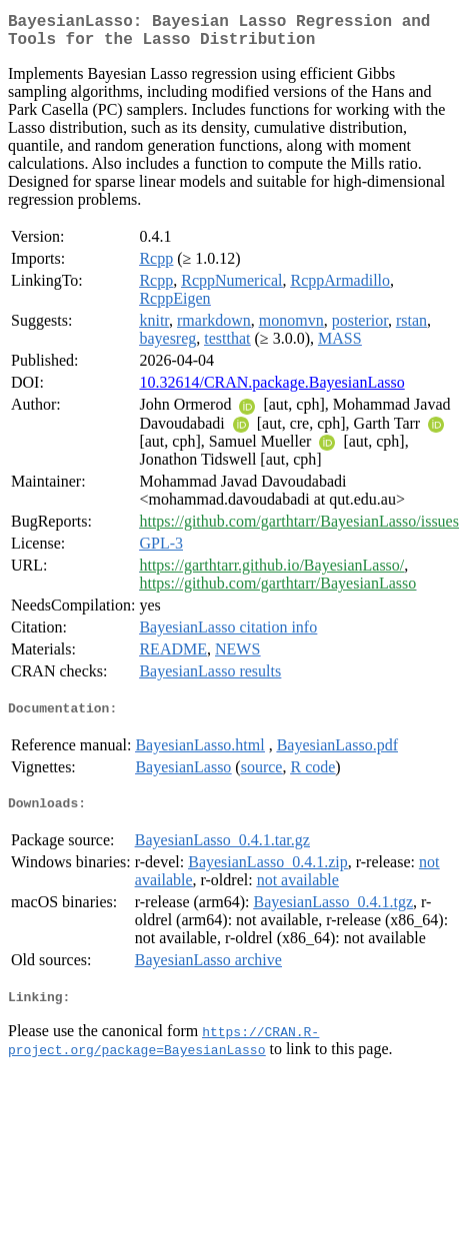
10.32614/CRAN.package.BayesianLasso (271, 390)
